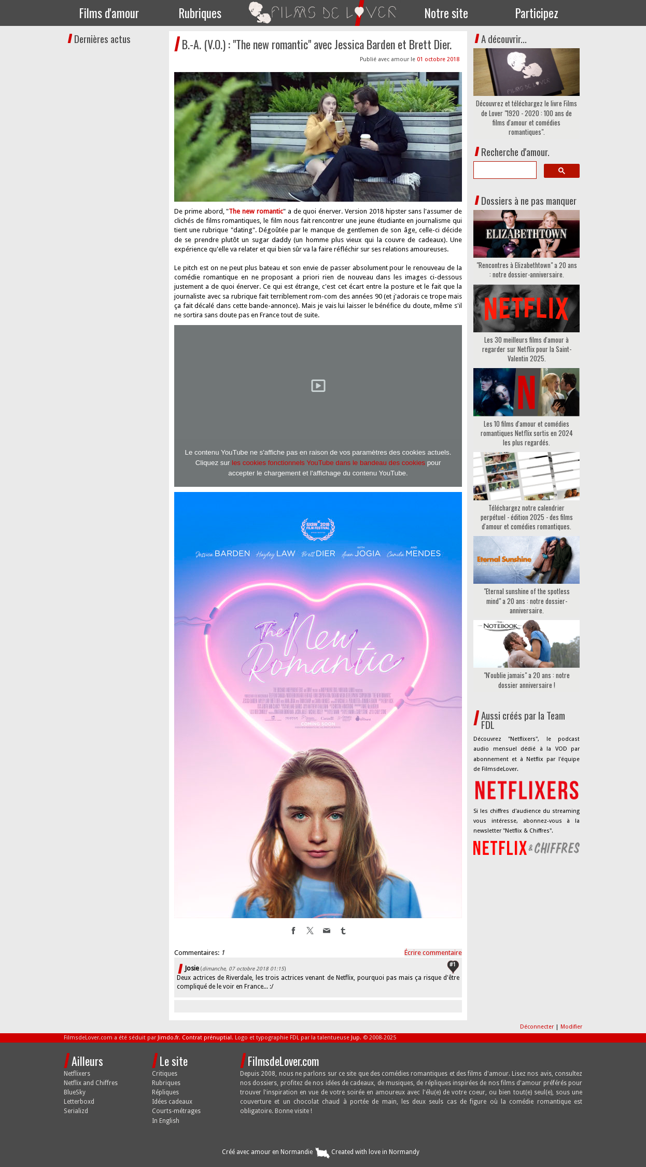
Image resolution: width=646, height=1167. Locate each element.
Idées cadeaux (172, 1101)
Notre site (446, 13)
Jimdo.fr (168, 1037)
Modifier (571, 1026)
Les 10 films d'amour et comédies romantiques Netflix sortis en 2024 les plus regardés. (527, 433)
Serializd (76, 1111)
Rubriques (200, 13)
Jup (355, 1037)
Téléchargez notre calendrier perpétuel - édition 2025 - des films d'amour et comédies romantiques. (527, 517)
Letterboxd (79, 1101)
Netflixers (77, 1073)
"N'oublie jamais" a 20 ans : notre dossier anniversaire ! (527, 679)
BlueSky (75, 1092)
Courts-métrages (176, 1111)
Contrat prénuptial (207, 1037)
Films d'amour (109, 13)
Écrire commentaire (433, 953)
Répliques (165, 1092)
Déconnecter (537, 1026)
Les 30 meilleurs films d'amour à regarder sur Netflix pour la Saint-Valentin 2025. (526, 349)
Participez (536, 13)
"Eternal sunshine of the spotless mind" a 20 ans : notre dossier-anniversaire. (527, 600)
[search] (504, 170)
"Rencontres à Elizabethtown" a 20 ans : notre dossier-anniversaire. (526, 269)
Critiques (164, 1073)
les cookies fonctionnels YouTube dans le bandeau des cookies (328, 463)
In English (165, 1120)
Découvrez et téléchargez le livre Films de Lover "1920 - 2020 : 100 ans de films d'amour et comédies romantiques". (526, 117)
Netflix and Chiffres (91, 1083)
